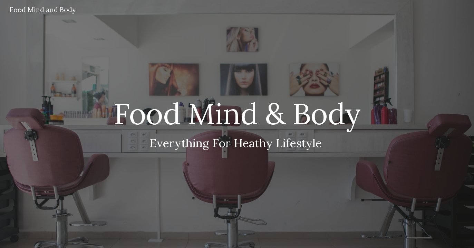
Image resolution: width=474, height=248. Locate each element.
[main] (237, 124)
